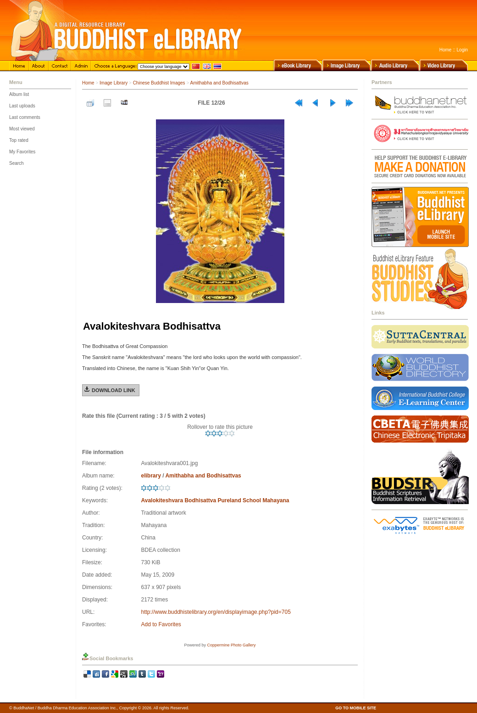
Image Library (114, 82)
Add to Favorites (161, 624)
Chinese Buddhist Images (159, 82)
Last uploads (22, 105)
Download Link (113, 390)
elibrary (151, 475)
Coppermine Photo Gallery (231, 645)
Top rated (18, 140)
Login (462, 49)
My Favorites (22, 151)
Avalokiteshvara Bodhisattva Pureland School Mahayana (215, 500)
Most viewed (22, 128)
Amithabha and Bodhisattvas (219, 82)
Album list (19, 94)
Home (445, 49)
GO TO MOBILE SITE (355, 708)
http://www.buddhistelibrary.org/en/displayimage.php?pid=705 (215, 612)
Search (16, 163)
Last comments (24, 117)
